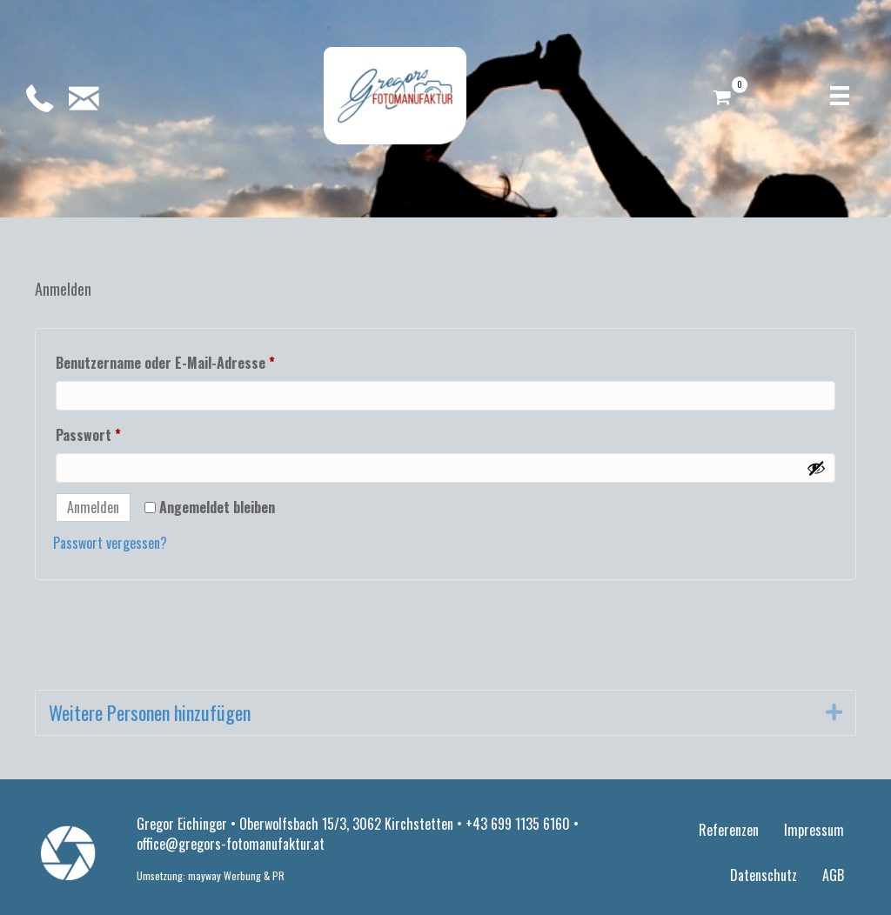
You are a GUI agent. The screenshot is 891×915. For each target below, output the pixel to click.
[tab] (445, 713)
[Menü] (839, 96)
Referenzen (729, 829)
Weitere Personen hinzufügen (150, 712)
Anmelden (93, 507)
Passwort (124, 433)
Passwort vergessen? (110, 542)
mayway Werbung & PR (236, 875)
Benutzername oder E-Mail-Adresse (201, 361)
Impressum (814, 829)
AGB (833, 875)
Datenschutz (763, 875)
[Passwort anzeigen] (816, 468)
